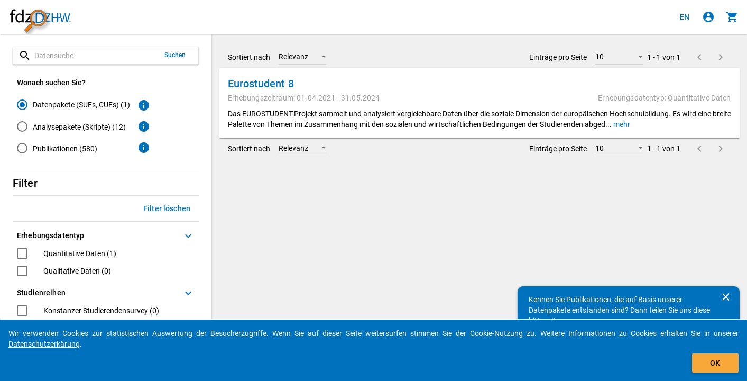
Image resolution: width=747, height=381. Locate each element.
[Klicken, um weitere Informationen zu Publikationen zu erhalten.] (143, 147)
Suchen (175, 55)
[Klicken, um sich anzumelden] (708, 17)
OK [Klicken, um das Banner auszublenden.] (715, 363)
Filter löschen (166, 208)
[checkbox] (66, 254)
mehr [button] (621, 124)
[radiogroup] (73, 128)
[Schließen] (725, 296)
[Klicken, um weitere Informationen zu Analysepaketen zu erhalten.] (143, 126)
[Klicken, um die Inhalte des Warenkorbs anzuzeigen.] (732, 17)
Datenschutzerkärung (44, 344)
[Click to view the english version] (684, 17)
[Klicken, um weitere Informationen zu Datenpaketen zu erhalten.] (143, 105)
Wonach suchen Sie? (51, 82)
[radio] (73, 104)
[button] (302, 57)
